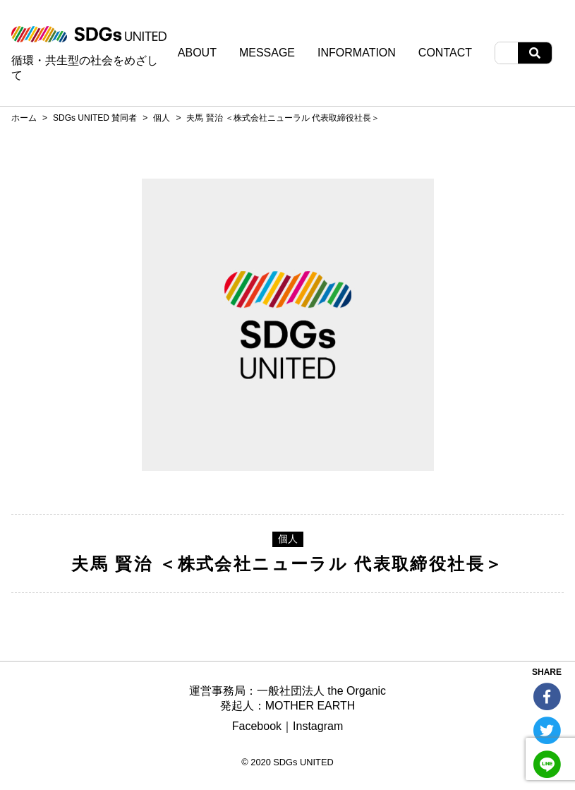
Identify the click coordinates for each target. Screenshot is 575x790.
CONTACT (445, 53)
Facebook (257, 726)
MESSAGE (267, 53)
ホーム (24, 118)
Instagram (318, 726)
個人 (161, 118)
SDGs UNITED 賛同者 (95, 118)
